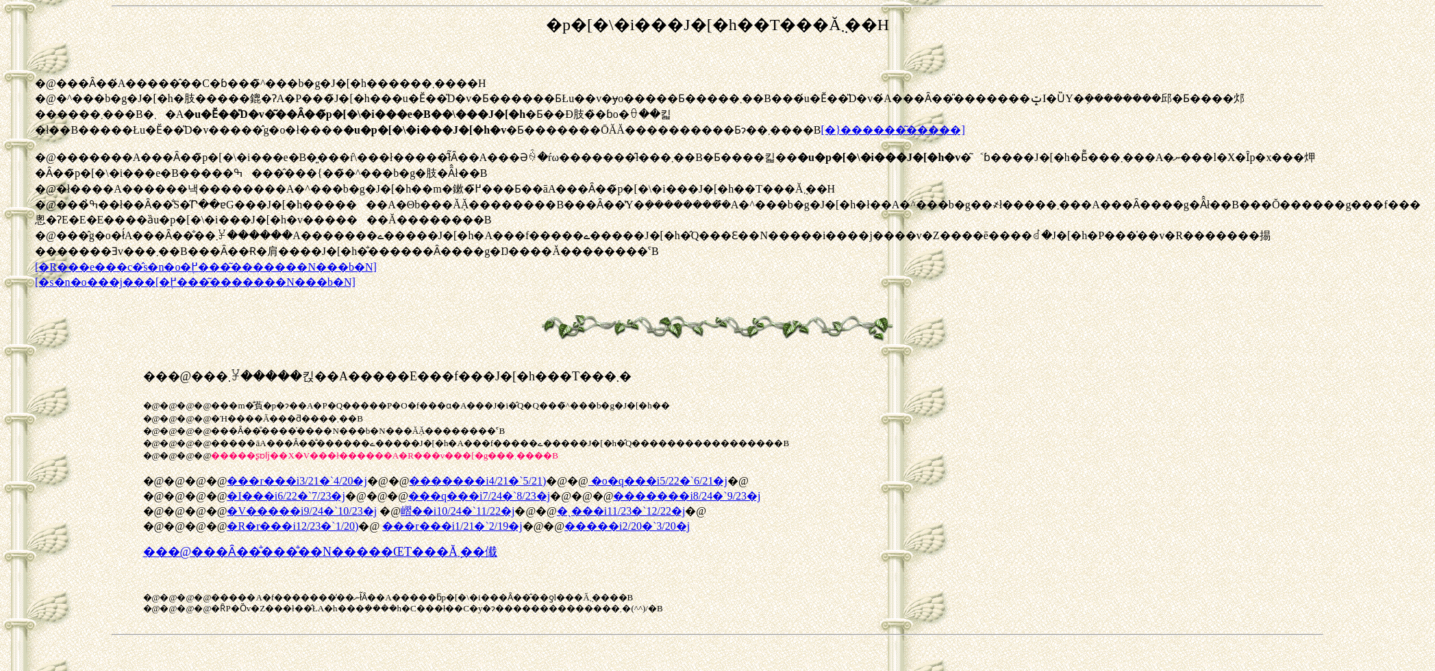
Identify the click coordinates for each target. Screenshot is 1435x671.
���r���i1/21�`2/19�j (452, 526)
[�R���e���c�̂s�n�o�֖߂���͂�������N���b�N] (206, 267)
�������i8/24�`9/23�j (686, 496)
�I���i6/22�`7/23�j (286, 496)
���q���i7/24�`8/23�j (479, 496)
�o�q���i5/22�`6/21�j (657, 481)
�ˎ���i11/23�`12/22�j (621, 511)
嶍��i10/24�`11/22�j (458, 511)
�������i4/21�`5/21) (477, 481)
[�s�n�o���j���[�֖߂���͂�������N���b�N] (195, 282)
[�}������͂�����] (892, 130)
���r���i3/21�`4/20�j (296, 481)
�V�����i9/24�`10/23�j (302, 511)
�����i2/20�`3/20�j (627, 526)
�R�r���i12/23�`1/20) (292, 526)
